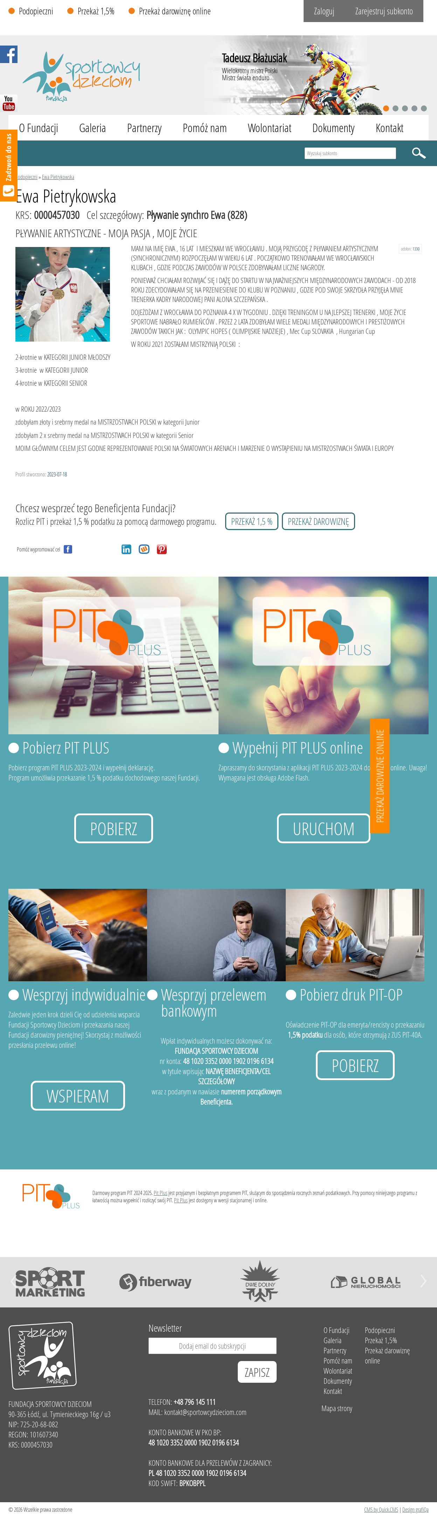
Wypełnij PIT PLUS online (298, 747)
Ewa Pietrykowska (58, 176)
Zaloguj (324, 11)
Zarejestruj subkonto (384, 11)
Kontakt (389, 127)
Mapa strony (336, 1408)
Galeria (92, 127)
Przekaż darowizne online (380, 776)
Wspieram (78, 1095)
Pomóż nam (205, 127)
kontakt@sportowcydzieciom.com (205, 1412)
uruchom (324, 828)
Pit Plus (160, 1192)
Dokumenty (333, 127)
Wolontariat (269, 127)
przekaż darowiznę (318, 521)
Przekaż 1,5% (96, 11)
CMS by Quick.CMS (381, 1509)
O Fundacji (38, 127)
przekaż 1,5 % (251, 521)
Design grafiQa (415, 1509)
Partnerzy (144, 127)
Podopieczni (36, 11)
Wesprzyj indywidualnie (84, 994)
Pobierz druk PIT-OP (351, 994)
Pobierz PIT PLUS (65, 747)
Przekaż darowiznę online (175, 11)
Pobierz (113, 828)
